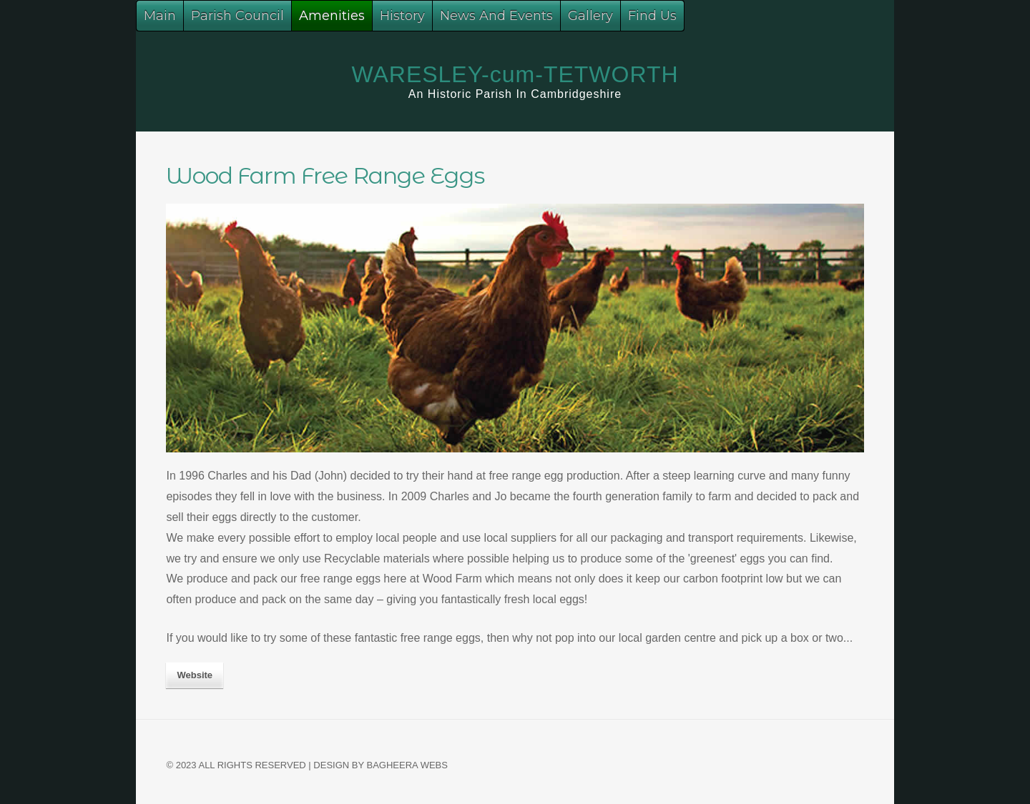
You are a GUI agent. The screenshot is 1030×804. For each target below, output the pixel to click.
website (194, 675)
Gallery (590, 16)
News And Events (496, 16)
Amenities (332, 16)
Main (160, 16)
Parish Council (237, 16)
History (402, 16)
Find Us (652, 16)
